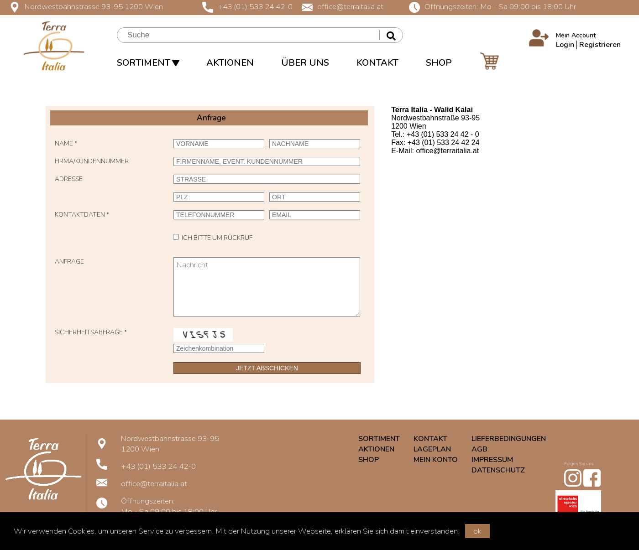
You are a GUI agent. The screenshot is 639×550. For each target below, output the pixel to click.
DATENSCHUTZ (498, 470)
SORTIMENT (148, 63)
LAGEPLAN (432, 449)
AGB (479, 449)
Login (565, 45)
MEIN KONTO (436, 460)
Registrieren (600, 45)
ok (477, 531)
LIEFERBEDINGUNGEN (508, 439)
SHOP (439, 63)
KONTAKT (377, 63)
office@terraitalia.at (342, 6)
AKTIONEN (230, 63)
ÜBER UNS (305, 63)
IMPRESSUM (492, 460)
